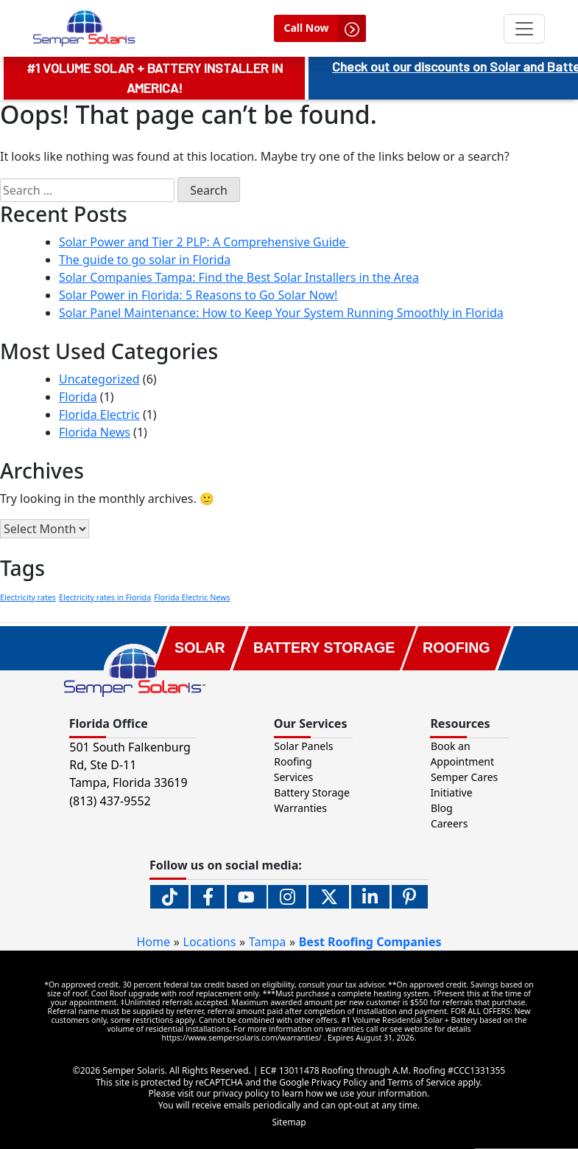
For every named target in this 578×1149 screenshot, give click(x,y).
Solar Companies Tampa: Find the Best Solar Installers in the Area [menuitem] (239, 277)
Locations (209, 942)
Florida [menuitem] (78, 397)
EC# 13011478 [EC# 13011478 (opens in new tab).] (291, 1070)
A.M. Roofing (418, 1070)
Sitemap (289, 1122)
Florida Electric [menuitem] (99, 414)
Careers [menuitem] (449, 823)
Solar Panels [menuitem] (303, 746)
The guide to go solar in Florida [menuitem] (144, 259)
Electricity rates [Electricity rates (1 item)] (28, 597)
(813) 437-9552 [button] (109, 801)
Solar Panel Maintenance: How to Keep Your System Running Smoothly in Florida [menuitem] (281, 313)
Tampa (267, 942)
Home (154, 942)
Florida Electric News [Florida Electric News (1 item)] (192, 597)
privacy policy (241, 1093)
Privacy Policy (339, 1082)
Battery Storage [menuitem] (312, 792)
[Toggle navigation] (524, 29)
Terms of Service (421, 1082)
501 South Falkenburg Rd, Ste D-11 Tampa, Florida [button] (130, 765)
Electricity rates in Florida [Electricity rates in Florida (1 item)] (105, 597)
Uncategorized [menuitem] (99, 379)
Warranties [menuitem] (300, 808)
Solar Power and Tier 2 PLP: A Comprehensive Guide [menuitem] (204, 242)
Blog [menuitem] (442, 808)
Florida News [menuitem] (94, 432)
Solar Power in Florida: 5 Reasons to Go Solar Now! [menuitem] (198, 295)
